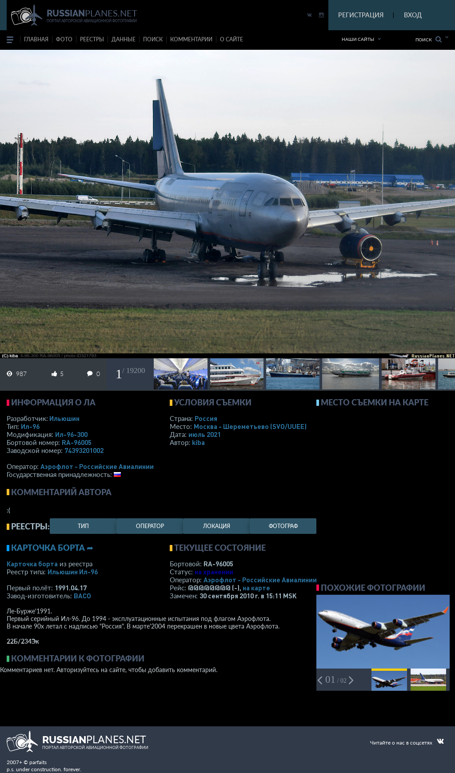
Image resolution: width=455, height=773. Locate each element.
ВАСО (82, 596)
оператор (150, 526)
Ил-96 (30, 426)
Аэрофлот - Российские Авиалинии (97, 466)
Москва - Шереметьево (250, 426)
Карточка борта (32, 564)
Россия (206, 418)
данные (124, 39)
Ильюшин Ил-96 (73, 572)
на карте (256, 588)
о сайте (231, 39)
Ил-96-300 (71, 434)
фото (64, 39)
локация (216, 526)
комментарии (191, 39)
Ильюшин (64, 418)
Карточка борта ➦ (52, 548)
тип (83, 526)
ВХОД (413, 15)
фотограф (283, 526)
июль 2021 (204, 434)
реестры (92, 39)
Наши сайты (358, 39)
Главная (36, 39)
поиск (153, 39)
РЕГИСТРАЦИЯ (360, 15)
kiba (198, 442)
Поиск (428, 39)
